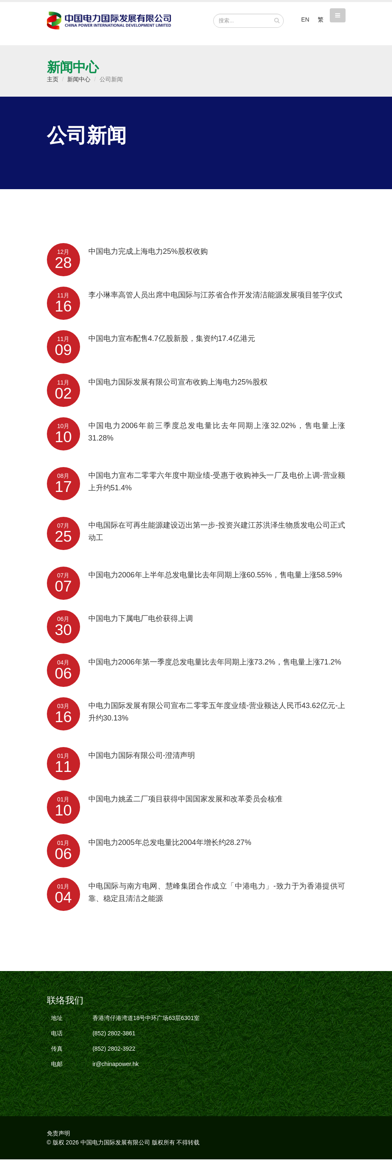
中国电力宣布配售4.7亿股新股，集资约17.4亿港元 (171, 345)
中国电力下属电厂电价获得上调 (140, 625)
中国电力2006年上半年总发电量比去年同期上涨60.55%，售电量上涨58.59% (215, 581)
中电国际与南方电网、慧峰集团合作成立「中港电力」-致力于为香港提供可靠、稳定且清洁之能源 (217, 898)
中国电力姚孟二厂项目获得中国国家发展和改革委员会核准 (185, 805)
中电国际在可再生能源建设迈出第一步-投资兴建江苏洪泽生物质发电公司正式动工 (217, 538)
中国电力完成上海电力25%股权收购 (148, 258)
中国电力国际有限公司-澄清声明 (141, 762)
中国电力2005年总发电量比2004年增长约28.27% (169, 849)
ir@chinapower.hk (116, 1070)
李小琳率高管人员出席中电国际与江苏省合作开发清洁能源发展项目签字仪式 (215, 301)
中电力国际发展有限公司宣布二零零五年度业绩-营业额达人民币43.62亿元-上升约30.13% (217, 718)
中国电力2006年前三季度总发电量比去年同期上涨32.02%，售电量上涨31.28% (217, 438)
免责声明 (58, 1140)
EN (305, 19)
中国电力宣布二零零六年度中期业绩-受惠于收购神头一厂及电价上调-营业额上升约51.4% (217, 488)
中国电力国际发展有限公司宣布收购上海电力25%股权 (178, 389)
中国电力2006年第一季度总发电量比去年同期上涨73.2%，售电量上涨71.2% (214, 669)
